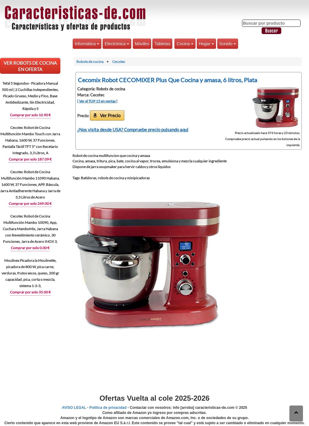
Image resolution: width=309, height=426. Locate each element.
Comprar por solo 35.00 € (30, 292)
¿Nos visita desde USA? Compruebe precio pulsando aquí (132, 129)
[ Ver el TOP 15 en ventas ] (97, 101)
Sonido (227, 43)
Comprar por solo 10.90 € (30, 115)
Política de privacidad (107, 408)
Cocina (185, 43)
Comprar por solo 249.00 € (30, 203)
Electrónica (117, 43)
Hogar (206, 43)
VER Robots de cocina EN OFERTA (30, 66)
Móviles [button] (142, 43)
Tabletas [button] (162, 43)
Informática (87, 43)
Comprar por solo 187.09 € (30, 159)
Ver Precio (110, 115)
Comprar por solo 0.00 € (30, 248)
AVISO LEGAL (74, 408)
